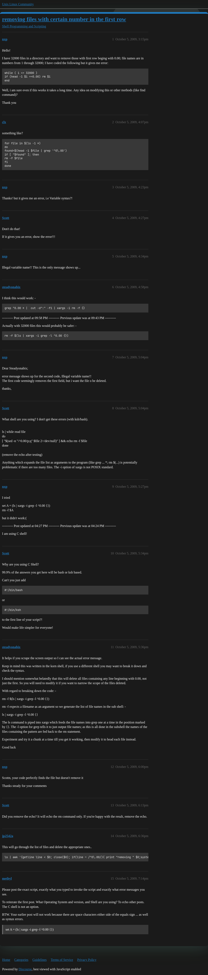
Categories (21, 959)
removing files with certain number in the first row (64, 19)
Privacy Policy (87, 959)
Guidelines (39, 959)
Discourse (25, 969)
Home (6, 959)
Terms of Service (62, 959)
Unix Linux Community (18, 4)
